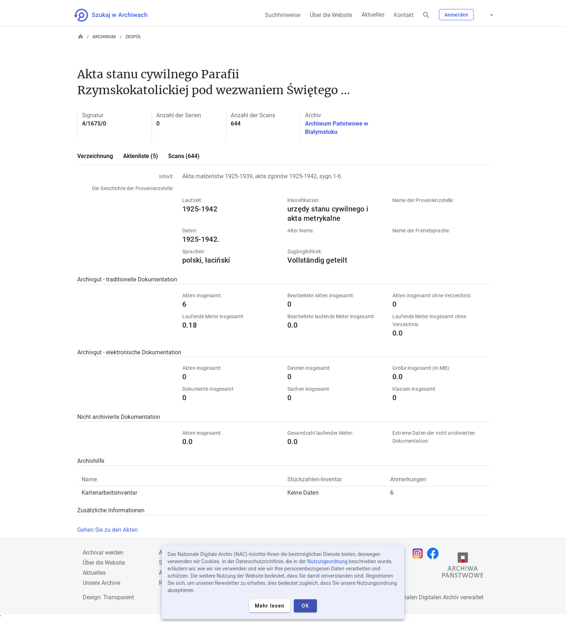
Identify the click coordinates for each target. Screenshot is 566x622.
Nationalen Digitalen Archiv (424, 597)
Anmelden (456, 15)
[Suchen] (426, 15)
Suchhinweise (282, 15)
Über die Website (331, 15)
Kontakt (404, 15)
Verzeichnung (95, 156)
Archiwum (104, 36)
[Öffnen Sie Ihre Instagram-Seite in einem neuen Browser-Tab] (419, 553)
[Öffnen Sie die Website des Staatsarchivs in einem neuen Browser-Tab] (462, 567)
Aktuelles (372, 14)
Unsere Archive (101, 582)
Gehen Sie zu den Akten (107, 529)
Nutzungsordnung (327, 561)
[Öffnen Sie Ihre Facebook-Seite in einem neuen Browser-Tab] (434, 553)
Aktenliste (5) (140, 156)
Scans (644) (184, 156)
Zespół (133, 36)
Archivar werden (103, 552)
